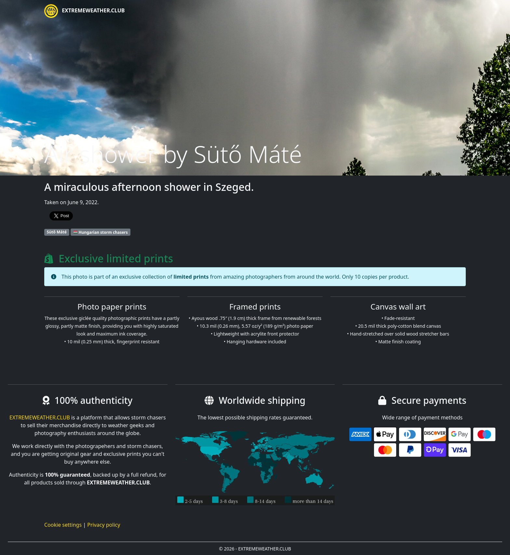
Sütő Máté (57, 232)
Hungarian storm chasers (101, 232)
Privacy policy (103, 524)
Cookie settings (63, 524)
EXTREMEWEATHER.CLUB (84, 11)
